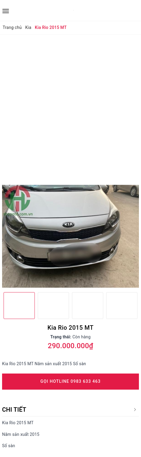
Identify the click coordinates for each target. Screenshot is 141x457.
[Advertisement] (70, 108)
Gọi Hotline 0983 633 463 (70, 381)
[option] (70, 236)
